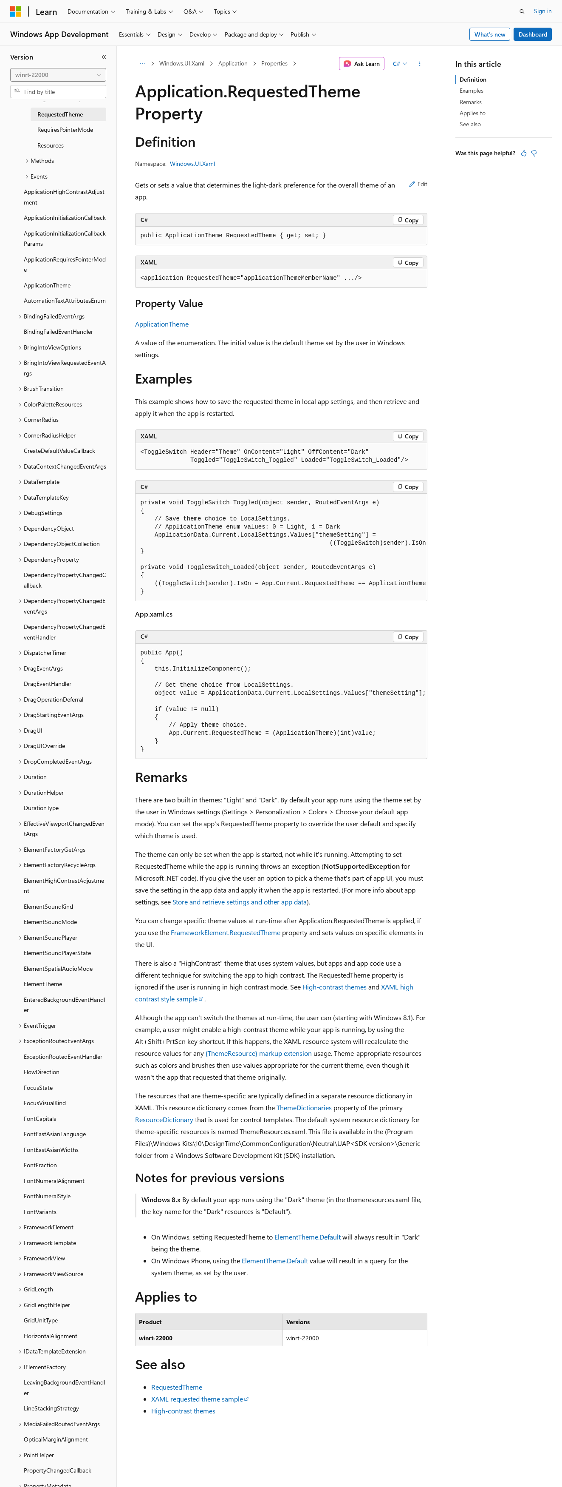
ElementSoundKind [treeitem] (48, 906)
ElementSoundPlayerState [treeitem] (57, 953)
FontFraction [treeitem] (40, 1165)
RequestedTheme (176, 1386)
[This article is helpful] (524, 153)
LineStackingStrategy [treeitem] (51, 1408)
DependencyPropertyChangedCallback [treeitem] (65, 580)
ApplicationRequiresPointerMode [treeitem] (65, 264)
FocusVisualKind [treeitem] (45, 1103)
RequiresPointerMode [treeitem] (65, 129)
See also (470, 124)
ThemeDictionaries (304, 1107)
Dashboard (533, 34)
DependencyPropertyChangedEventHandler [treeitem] (64, 632)
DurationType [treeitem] (41, 808)
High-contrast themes (334, 986)
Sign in (543, 11)
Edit (418, 184)
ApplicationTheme (162, 323)
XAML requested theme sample (197, 1398)
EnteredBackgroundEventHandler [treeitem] (64, 1004)
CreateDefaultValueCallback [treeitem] (59, 450)
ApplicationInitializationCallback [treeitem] (65, 217)
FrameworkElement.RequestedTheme (225, 932)
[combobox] (58, 75)
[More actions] (419, 64)
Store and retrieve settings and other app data (239, 901)
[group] (281, 547)
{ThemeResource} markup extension (259, 1053)
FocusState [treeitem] (38, 1087)
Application (233, 63)
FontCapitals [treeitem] (40, 1119)
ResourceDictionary (164, 1119)
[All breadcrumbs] (142, 64)
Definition (473, 79)
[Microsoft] (15, 11)
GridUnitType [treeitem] (41, 1320)
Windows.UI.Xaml (181, 63)
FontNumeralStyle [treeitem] (47, 1196)
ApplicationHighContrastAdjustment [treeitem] (64, 197)
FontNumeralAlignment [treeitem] (54, 1181)
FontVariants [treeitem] (40, 1212)
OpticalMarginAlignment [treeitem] (56, 1439)
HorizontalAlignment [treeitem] (50, 1336)
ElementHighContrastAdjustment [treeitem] (64, 885)
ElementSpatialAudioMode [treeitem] (58, 968)
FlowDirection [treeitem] (41, 1072)
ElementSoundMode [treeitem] (50, 922)
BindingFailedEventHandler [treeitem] (58, 331)
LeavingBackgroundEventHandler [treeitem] (64, 1387)
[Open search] (522, 11)
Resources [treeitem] (50, 145)
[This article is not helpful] (534, 153)
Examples (471, 90)
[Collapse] (104, 57)
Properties (274, 63)
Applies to (473, 113)
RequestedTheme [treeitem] (60, 114)
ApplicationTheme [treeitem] (47, 285)
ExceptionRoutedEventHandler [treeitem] (63, 1056)
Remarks (471, 102)
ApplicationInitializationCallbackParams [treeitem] (65, 238)
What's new (490, 34)
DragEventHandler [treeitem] (47, 684)
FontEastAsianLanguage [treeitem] (55, 1134)
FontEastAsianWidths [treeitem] (51, 1150)
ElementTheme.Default (307, 1236)
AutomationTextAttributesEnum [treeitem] (65, 300)
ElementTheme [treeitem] (43, 984)
